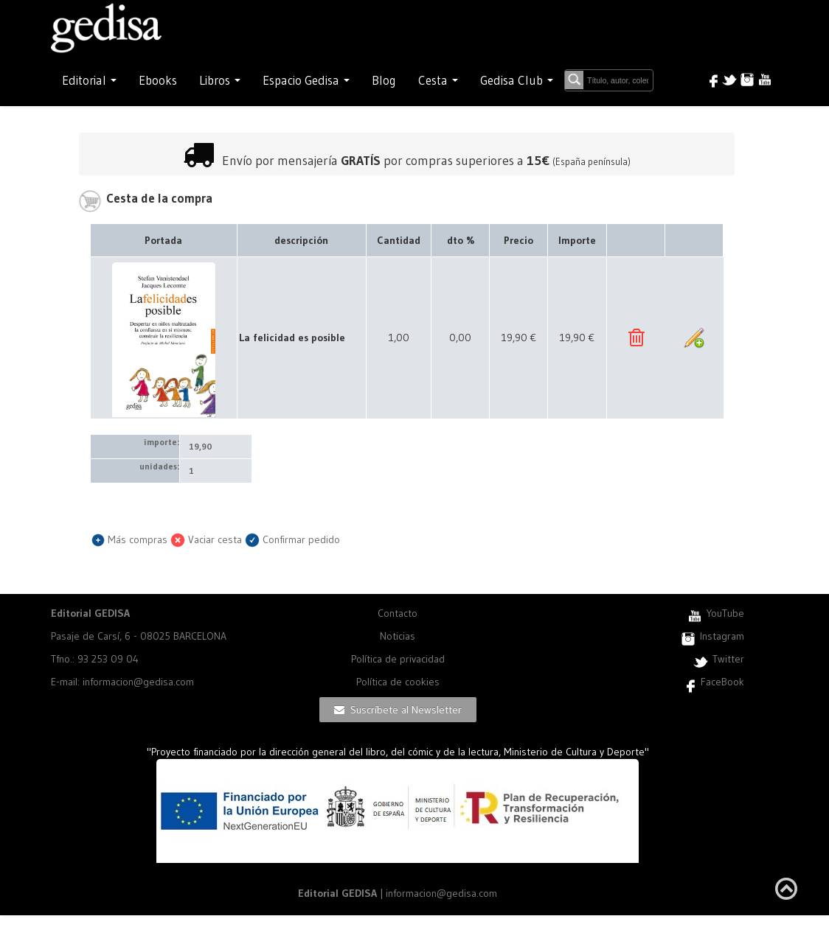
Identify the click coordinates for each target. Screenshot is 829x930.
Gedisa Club (516, 80)
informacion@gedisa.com (441, 893)
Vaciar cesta (206, 539)
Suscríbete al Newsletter (398, 709)
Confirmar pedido (292, 539)
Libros (219, 80)
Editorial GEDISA (90, 613)
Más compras (129, 539)
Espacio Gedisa (306, 80)
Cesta (438, 80)
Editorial (89, 80)
